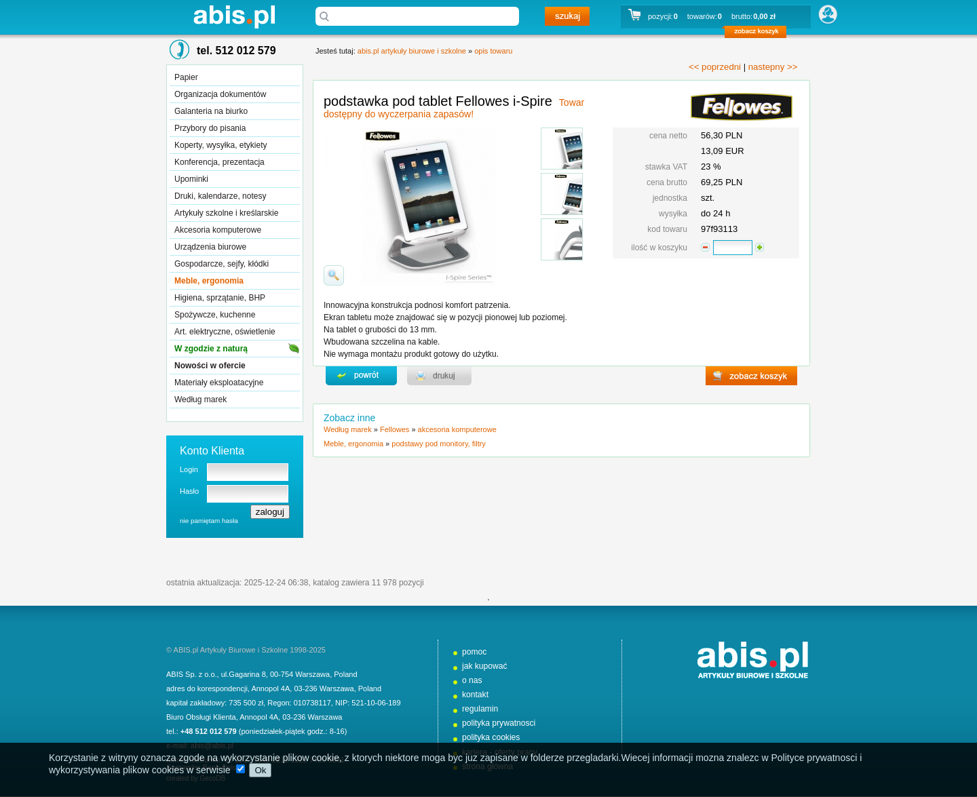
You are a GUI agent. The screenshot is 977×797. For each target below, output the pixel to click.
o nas (472, 680)
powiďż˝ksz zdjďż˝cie (334, 275)
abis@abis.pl (212, 745)
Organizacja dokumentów (220, 94)
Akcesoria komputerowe (217, 230)
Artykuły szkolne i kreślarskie (226, 213)
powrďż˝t (361, 375)
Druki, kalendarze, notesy (220, 196)
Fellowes (394, 429)
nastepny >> (773, 67)
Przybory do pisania (210, 128)
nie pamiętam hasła (209, 520)
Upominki (191, 179)
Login (189, 469)
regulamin (480, 709)
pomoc (474, 652)
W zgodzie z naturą (211, 348)
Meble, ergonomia (209, 281)
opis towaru (493, 51)
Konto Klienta (212, 450)
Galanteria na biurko (211, 111)
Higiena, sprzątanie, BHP (219, 298)
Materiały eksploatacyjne (218, 382)
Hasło (189, 491)
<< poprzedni (715, 67)
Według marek (200, 399)
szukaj (567, 16)
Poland (345, 674)
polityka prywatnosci (498, 723)
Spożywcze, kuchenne (214, 314)
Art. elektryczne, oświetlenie (224, 331)
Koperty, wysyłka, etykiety (220, 145)
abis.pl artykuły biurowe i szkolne (234, 16)
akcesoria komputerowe (457, 429)
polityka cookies (491, 737)
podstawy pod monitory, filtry (438, 444)
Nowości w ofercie (210, 365)
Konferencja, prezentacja (219, 162)
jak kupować (484, 666)
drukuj (439, 375)
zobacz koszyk (759, 33)
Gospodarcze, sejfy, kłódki (221, 264)
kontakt (475, 694)
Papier (186, 77)
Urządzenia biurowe (210, 247)
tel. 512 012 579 (236, 50)
